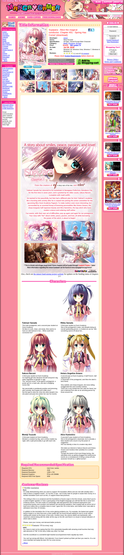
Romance (72, 43)
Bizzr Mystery (7, 44)
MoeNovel (6, 88)
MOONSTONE (8, 86)
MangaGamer (7, 83)
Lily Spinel (6, 81)
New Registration (113, 42)
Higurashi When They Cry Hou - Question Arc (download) (113, 101)
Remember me (114, 36)
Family (5, 59)
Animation (6, 35)
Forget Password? (113, 40)
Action (5, 32)
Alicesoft (5, 70)
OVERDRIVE (7, 93)
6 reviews (85, 53)
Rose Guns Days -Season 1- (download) (112, 133)
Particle (5, 95)
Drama (5, 53)
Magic (65, 43)
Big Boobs (6, 43)
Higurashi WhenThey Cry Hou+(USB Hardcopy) (8, 106)
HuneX (5, 77)
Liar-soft (5, 79)
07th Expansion (8, 68)
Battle (5, 41)
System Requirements (73, 56)
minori (5, 85)
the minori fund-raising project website (48, 274)
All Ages (5, 34)
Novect (5, 92)
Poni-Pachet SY (8, 72)
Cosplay (5, 48)
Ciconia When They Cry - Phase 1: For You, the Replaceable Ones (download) (113, 205)
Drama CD (6, 55)
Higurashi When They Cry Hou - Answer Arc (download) (113, 153)
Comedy (5, 46)
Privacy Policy (112, 60)
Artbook (5, 37)
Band (4, 39)
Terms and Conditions (112, 62)
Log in (113, 38)
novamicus (6, 90)
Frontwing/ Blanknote (6, 75)
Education (6, 57)
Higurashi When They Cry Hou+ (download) (113, 172)
